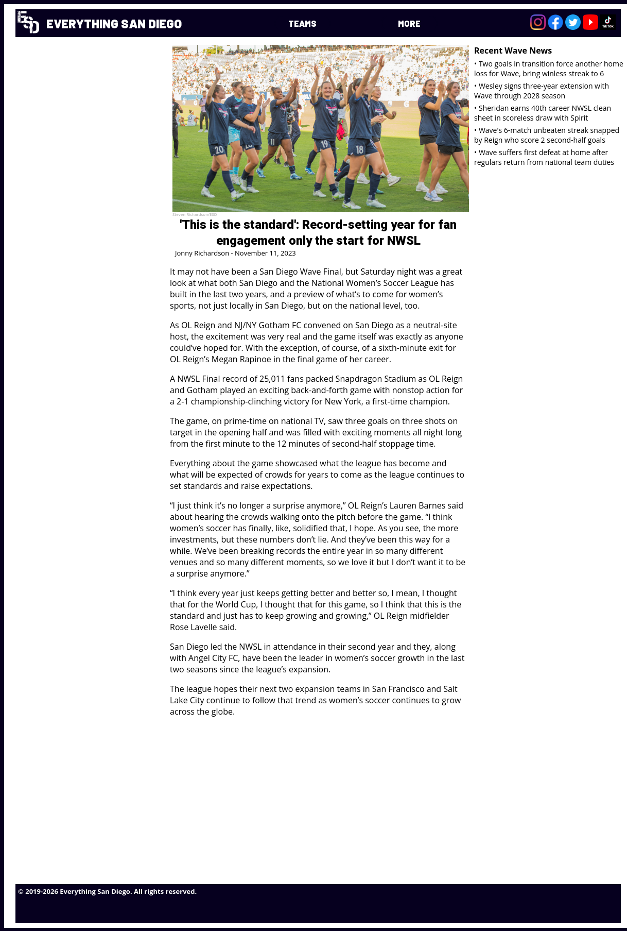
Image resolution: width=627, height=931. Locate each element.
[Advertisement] (332, 797)
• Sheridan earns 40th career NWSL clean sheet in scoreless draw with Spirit (542, 113)
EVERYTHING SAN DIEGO (114, 23)
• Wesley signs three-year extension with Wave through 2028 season (541, 90)
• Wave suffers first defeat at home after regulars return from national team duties (544, 157)
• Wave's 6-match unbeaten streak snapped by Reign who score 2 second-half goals (546, 135)
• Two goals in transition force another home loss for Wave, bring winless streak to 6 (548, 68)
